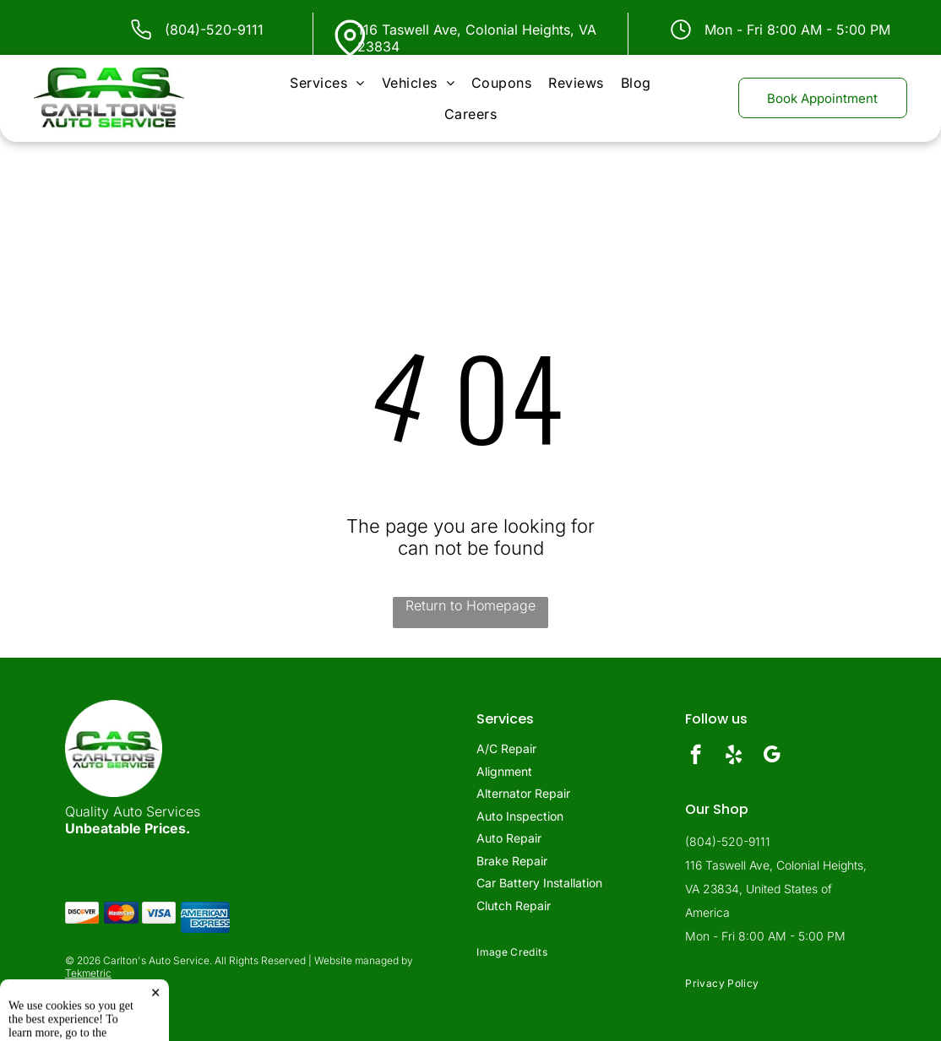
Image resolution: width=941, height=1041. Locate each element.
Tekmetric (88, 973)
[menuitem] (327, 83)
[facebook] (695, 756)
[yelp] (733, 756)
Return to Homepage (470, 605)
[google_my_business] (771, 756)
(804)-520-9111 (214, 29)
